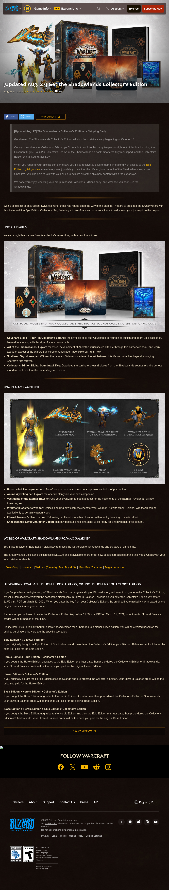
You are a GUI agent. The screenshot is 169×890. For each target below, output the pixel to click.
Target (108, 567)
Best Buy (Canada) (90, 567)
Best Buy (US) (67, 567)
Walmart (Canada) (46, 567)
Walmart (28, 567)
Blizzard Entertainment (40, 91)
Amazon (119, 567)
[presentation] (12, 9)
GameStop (12, 567)
